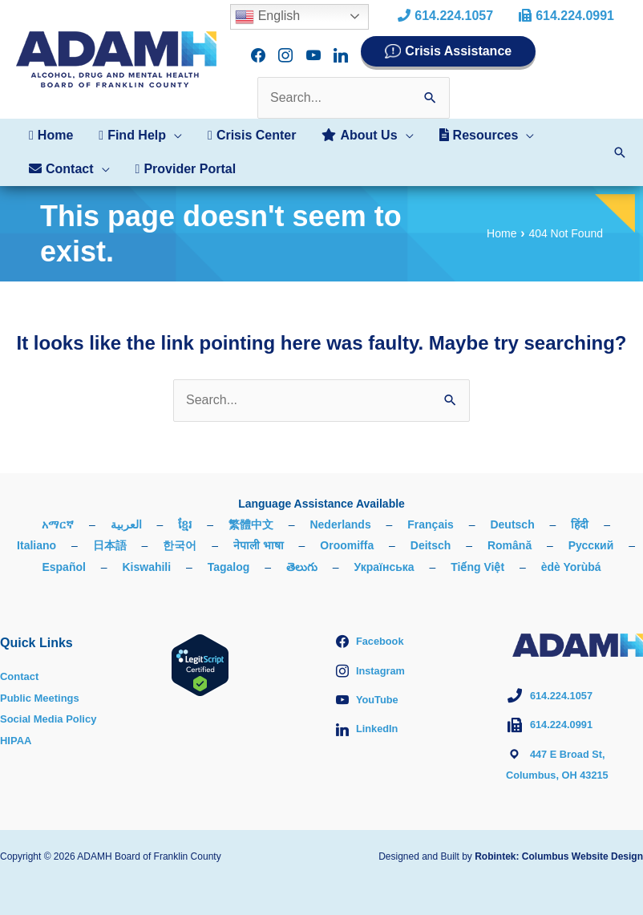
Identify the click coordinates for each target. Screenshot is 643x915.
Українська (384, 555)
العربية (126, 513)
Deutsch (512, 513)
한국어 (179, 534)
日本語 (110, 534)
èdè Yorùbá (571, 555)
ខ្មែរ (185, 513)
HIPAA (17, 728)
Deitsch (430, 534)
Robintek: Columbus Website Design (559, 845)
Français (430, 513)
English (267, 16)
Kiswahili (146, 555)
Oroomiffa (347, 534)
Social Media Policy (52, 707)
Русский (591, 534)
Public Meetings (43, 686)
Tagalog (229, 555)
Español (63, 555)
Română (509, 534)
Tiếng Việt (477, 555)
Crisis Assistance (458, 47)
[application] (174, 124)
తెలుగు (301, 555)
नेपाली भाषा (258, 534)
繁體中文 (250, 513)
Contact (21, 664)
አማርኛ (58, 513)
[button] (140, 124)
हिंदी (579, 513)
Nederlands (339, 513)
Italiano (36, 534)
